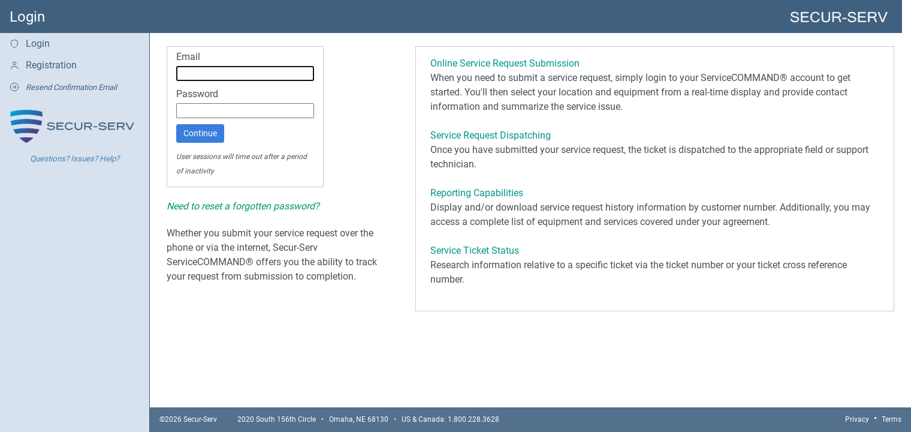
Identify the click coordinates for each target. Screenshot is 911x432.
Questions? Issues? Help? (74, 158)
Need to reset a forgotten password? (243, 206)
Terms (891, 419)
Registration (43, 65)
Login (30, 43)
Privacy (857, 419)
